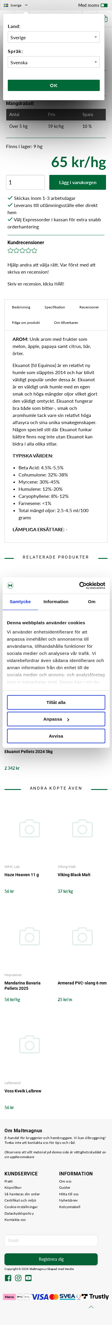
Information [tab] (56, 601)
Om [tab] (92, 601)
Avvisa (56, 735)
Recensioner (89, 307)
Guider (64, 1187)
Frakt (8, 1181)
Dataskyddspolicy (19, 1213)
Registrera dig (51, 1259)
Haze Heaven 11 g (21, 874)
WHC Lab (12, 866)
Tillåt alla (56, 702)
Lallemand (12, 1083)
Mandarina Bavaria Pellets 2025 (22, 986)
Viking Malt (67, 866)
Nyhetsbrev (68, 1200)
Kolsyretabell (70, 1207)
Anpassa (56, 719)
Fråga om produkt (26, 322)
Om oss (65, 1181)
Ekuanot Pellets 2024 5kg (28, 751)
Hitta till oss (69, 1194)
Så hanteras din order (22, 1194)
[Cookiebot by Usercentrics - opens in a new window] (79, 585)
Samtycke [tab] (20, 601)
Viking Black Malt (74, 874)
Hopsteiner (13, 975)
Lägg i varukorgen (77, 182)
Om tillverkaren (66, 322)
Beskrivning (21, 307)
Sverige (16, 5)
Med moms (93, 6)
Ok (54, 85)
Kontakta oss (15, 1219)
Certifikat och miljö (20, 1200)
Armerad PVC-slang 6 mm (82, 983)
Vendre (69, 1269)
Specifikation (55, 307)
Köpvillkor (13, 1187)
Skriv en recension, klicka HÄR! (35, 283)
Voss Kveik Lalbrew (22, 1091)
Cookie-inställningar (21, 1207)
